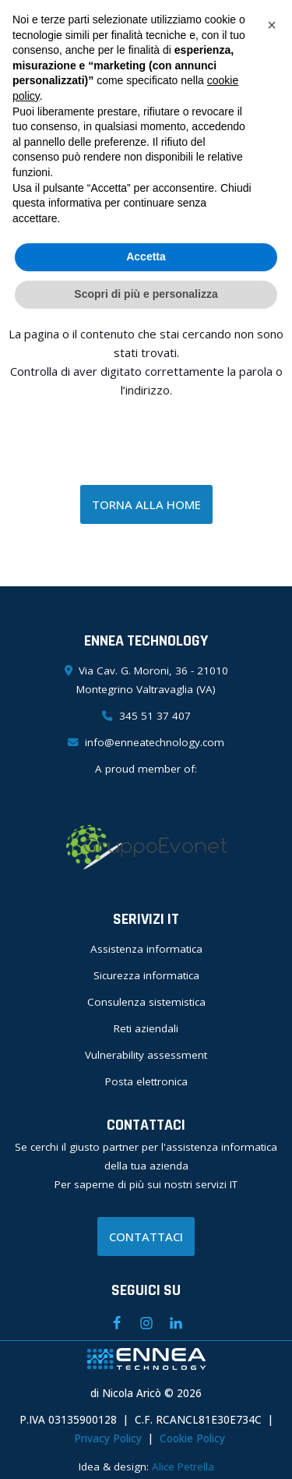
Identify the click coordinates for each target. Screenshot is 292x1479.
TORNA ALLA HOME (146, 504)
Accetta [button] (146, 256)
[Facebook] (117, 1323)
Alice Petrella (183, 1467)
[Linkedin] (176, 1323)
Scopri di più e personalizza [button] (145, 294)
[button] (271, 24)
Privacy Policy (108, 1438)
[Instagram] (146, 1323)
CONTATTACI (146, 1236)
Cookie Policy (192, 1438)
